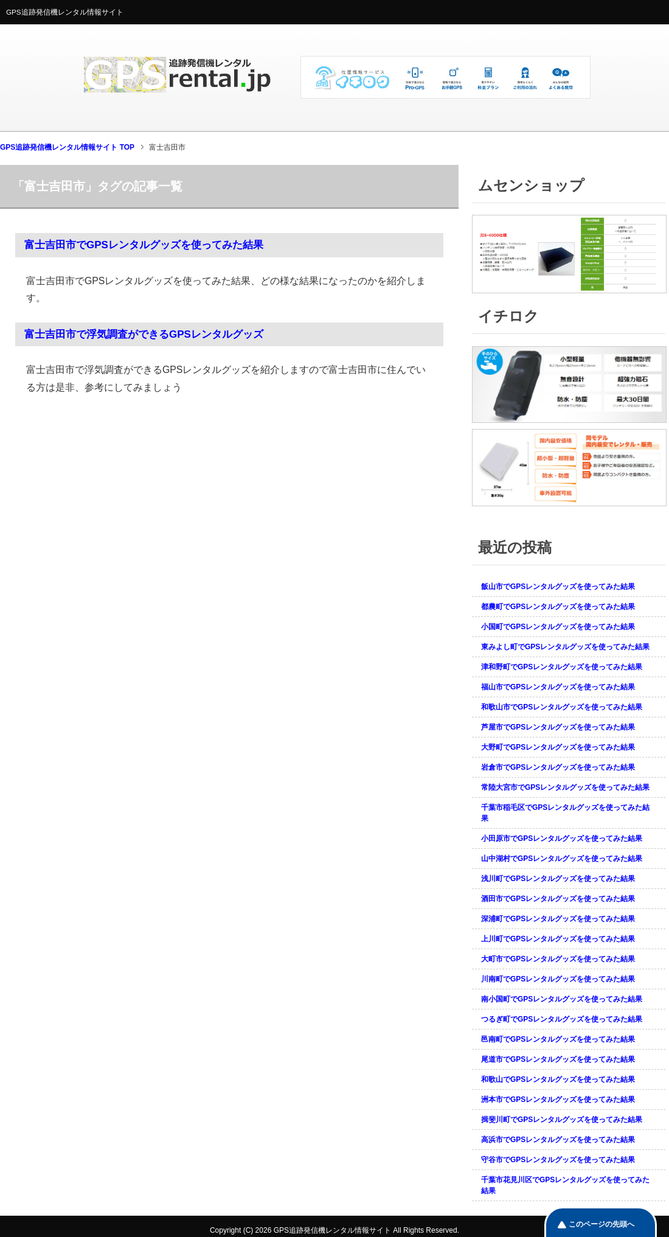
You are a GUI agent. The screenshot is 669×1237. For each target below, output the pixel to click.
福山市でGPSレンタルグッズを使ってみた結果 (558, 687)
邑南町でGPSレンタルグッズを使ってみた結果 (558, 1039)
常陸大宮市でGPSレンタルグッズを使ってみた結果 (565, 787)
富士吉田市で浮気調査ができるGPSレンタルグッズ (143, 334)
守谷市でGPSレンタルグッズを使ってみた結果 (558, 1159)
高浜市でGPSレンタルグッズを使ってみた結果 (558, 1139)
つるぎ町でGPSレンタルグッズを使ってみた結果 (561, 1019)
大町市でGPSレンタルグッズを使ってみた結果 (558, 959)
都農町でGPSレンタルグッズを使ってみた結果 (558, 606)
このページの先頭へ (601, 1224)
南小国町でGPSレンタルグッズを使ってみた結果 (561, 999)
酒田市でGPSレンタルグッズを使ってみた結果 (558, 898)
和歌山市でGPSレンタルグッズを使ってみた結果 (561, 707)
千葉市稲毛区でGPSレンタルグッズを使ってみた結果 (565, 813)
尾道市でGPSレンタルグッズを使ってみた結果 (558, 1059)
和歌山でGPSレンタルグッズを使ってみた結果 (558, 1079)
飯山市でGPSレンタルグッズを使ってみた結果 (558, 586)
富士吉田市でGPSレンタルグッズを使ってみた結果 (143, 245)
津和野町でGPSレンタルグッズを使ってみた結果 (561, 667)
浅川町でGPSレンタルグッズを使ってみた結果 (558, 878)
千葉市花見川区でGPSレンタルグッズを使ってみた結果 (565, 1185)
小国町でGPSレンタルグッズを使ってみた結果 (558, 626)
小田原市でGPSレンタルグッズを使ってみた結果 (561, 838)
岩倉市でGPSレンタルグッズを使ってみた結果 (558, 767)
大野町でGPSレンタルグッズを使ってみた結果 (558, 747)
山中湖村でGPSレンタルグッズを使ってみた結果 (561, 858)
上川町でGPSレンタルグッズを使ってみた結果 (558, 939)
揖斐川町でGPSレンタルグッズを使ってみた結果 (561, 1119)
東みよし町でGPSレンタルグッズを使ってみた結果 (565, 647)
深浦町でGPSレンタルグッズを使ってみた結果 (558, 919)
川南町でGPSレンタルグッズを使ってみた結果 (558, 979)
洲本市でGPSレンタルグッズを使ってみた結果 (558, 1099)
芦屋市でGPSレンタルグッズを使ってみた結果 (558, 727)
